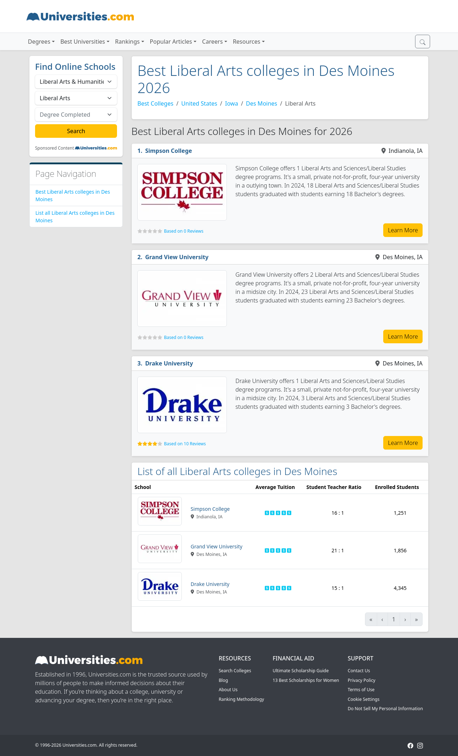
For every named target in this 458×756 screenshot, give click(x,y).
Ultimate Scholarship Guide (301, 671)
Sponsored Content (54, 148)
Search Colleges (235, 671)
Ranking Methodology (241, 699)
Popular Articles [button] (171, 41)
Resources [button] (246, 41)
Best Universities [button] (82, 41)
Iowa (231, 103)
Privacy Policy (361, 680)
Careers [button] (212, 41)
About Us (228, 690)
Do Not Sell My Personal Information (385, 709)
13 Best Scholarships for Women (306, 680)
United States (199, 103)
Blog (223, 680)
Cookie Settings (364, 699)
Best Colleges (155, 103)
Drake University (169, 363)
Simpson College (168, 151)
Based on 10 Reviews (185, 444)
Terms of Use (361, 690)
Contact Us (359, 671)
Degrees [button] (39, 41)
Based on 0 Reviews (183, 231)
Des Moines (261, 103)
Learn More (403, 230)
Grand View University (177, 257)
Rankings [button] (127, 41)
